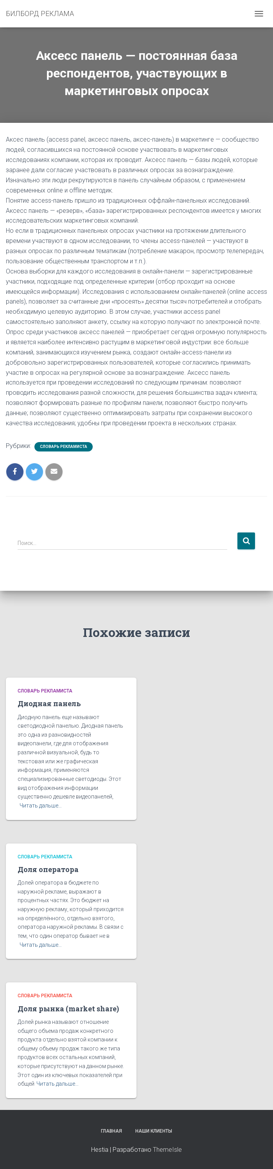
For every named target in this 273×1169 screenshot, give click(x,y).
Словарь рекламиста (63, 446)
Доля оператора (48, 869)
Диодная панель (49, 703)
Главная (111, 1131)
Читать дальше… (41, 805)
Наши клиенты (153, 1131)
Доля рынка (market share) (68, 1008)
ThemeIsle (167, 1149)
